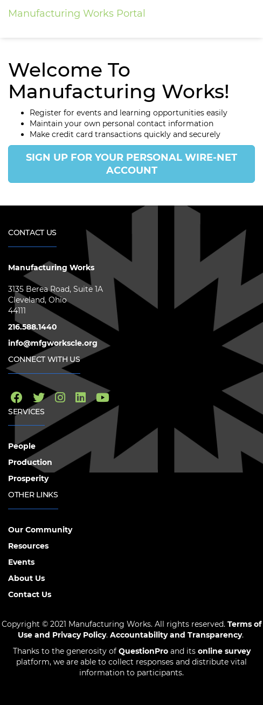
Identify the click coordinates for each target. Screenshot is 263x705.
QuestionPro (143, 651)
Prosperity (28, 478)
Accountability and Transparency (176, 635)
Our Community (40, 530)
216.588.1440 (32, 327)
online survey (223, 651)
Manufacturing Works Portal (77, 13)
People (22, 446)
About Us (26, 578)
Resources (28, 546)
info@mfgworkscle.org (53, 343)
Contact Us (29, 594)
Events (21, 562)
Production (30, 462)
